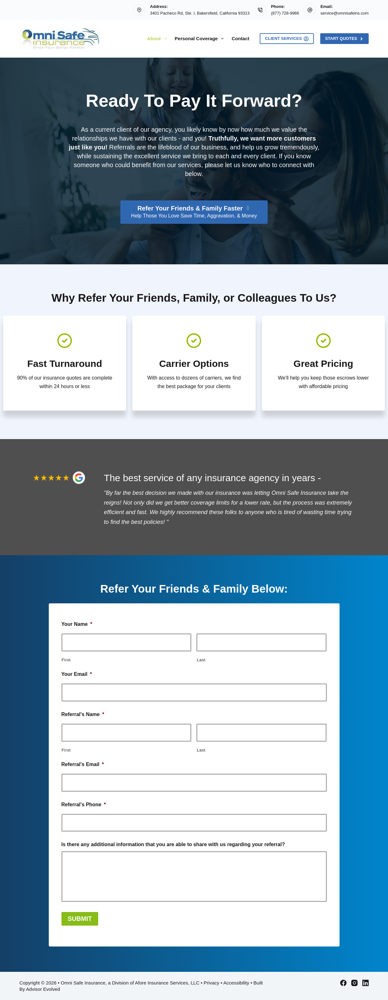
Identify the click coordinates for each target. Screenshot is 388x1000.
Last (201, 659)
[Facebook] (343, 983)
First (66, 659)
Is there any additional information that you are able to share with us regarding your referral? (173, 844)
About (158, 38)
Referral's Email (82, 764)
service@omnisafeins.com (345, 13)
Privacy (211, 982)
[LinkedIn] (365, 983)
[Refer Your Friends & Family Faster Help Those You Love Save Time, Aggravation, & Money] (194, 212)
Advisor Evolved (43, 989)
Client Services (287, 38)
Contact (240, 38)
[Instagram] (354, 983)
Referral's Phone (83, 804)
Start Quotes (344, 38)
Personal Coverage (200, 38)
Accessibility (236, 982)
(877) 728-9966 (285, 13)
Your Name (76, 624)
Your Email (76, 674)
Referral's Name (82, 714)
